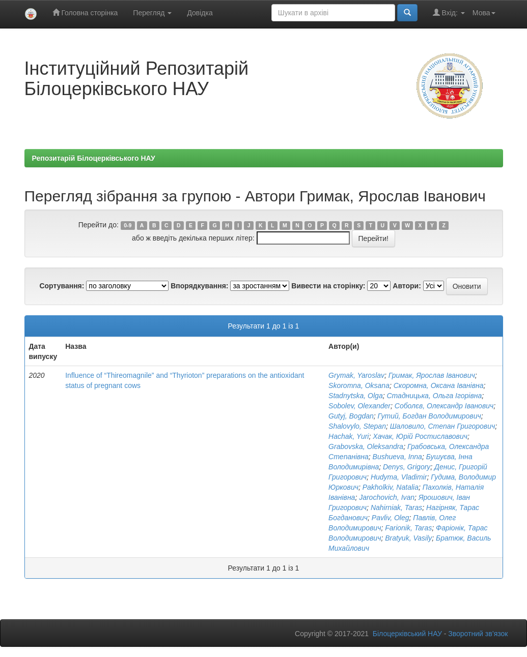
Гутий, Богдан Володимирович (429, 416)
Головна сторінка (85, 12)
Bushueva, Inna (397, 457)
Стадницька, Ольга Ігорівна (434, 396)
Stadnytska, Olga (355, 396)
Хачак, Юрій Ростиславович (420, 436)
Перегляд (152, 13)
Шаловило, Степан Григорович (442, 426)
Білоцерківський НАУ (407, 634)
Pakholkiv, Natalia (391, 487)
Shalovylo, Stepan (357, 426)
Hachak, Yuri (348, 436)
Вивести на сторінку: (328, 286)
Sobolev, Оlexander (359, 406)
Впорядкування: (199, 286)
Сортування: (61, 286)
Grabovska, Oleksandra (365, 446)
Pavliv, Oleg (390, 518)
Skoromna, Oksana (359, 385)
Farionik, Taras (408, 528)
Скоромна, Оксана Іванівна (439, 385)
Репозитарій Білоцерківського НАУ (93, 158)
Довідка (199, 13)
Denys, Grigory (406, 467)
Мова (484, 13)
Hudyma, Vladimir (399, 477)
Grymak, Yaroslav (356, 375)
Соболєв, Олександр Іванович (444, 406)
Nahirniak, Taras (396, 507)
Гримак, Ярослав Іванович (432, 375)
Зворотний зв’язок (478, 634)
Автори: (407, 286)
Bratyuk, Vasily (408, 538)
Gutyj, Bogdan (351, 416)
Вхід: (449, 12)
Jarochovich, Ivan (386, 497)
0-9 (127, 225)
